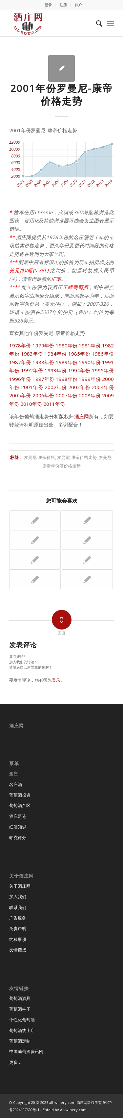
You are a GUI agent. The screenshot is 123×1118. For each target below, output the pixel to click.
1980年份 (67, 345)
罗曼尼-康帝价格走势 (77, 457)
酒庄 (13, 773)
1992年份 (32, 370)
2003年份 (79, 387)
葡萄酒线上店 (22, 1030)
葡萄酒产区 (20, 805)
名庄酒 (15, 784)
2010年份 (31, 404)
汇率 (56, 279)
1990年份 (90, 362)
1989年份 (67, 362)
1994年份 (79, 370)
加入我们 (17, 897)
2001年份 (32, 387)
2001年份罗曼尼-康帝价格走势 (61, 94)
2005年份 (20, 395)
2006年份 (43, 395)
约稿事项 (17, 939)
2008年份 (90, 395)
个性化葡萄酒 (22, 1020)
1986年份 (103, 353)
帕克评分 (17, 837)
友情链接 (17, 950)
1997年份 (43, 379)
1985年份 (79, 353)
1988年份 (43, 362)
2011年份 (54, 404)
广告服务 (17, 918)
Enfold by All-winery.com (65, 1109)
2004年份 (103, 387)
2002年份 (56, 387)
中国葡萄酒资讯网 (26, 1051)
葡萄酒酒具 (20, 998)
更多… (15, 1062)
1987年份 (20, 362)
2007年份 (67, 395)
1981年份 (90, 345)
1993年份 (56, 370)
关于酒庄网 (20, 886)
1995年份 (103, 370)
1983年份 (32, 353)
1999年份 (90, 379)
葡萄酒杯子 (20, 1009)
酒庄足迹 (17, 816)
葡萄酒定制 (20, 1041)
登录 (48, 4)
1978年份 (20, 345)
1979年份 (43, 345)
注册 (63, 4)
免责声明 (17, 928)
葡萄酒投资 (20, 795)
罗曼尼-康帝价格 (39, 457)
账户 (78, 4)
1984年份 (56, 353)
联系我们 (17, 907)
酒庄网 (81, 416)
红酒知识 (17, 827)
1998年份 (67, 379)
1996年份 (20, 379)
